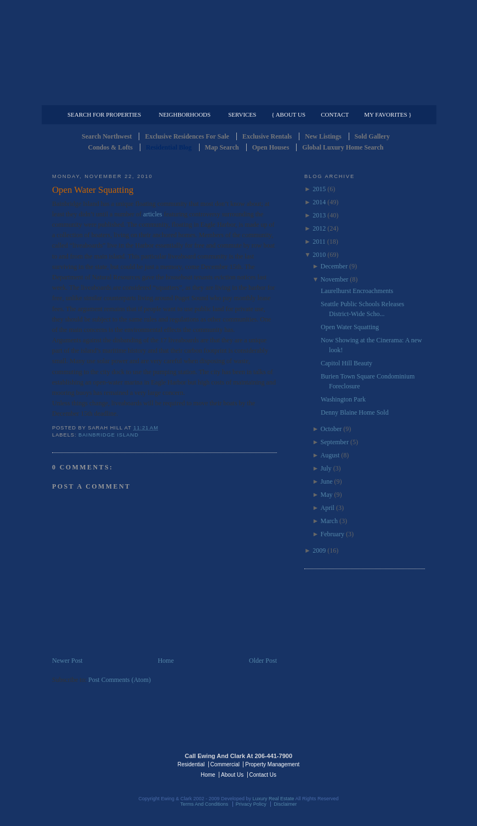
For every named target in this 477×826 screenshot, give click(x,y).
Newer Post (67, 660)
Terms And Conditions (204, 804)
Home (166, 660)
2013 (319, 215)
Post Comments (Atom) (119, 680)
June (327, 481)
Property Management (367, 96)
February (332, 534)
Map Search (222, 147)
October (331, 429)
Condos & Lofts (110, 147)
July (326, 468)
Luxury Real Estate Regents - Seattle (99, 764)
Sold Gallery (372, 136)
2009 (319, 550)
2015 (319, 189)
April (327, 508)
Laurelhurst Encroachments (357, 291)
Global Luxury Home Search (342, 147)
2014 (319, 202)
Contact (335, 114)
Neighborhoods (184, 114)
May (327, 494)
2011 (319, 241)
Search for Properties (104, 114)
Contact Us (262, 775)
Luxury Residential (108, 96)
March (329, 521)
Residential (191, 764)
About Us (232, 775)
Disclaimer (285, 804)
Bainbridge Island (108, 435)
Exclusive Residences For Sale (187, 136)
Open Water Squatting (92, 190)
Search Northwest (107, 136)
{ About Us (288, 114)
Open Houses (270, 147)
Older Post (263, 660)
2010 (319, 255)
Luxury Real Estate (377, 764)
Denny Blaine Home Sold (355, 412)
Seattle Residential (238, 52)
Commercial (236, 96)
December (334, 266)
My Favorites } (387, 114)
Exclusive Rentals (267, 136)
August (330, 455)
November (335, 279)
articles (152, 214)
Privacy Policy (251, 804)
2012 (319, 228)
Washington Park (343, 399)
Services (242, 114)
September (335, 442)
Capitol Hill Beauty (346, 363)
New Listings (323, 136)
